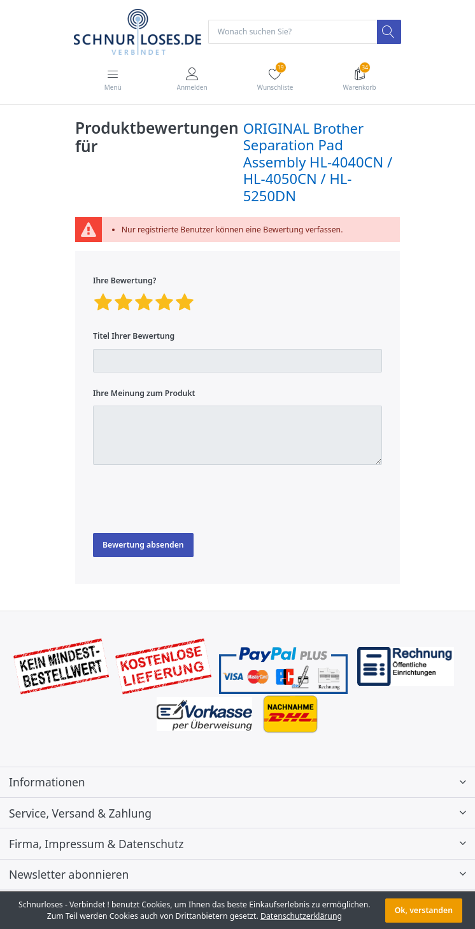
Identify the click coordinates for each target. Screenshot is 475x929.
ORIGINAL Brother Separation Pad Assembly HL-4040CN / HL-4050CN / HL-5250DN (318, 161)
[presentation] (190, 499)
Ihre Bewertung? (124, 280)
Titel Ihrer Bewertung (133, 335)
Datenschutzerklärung (301, 916)
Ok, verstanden (424, 910)
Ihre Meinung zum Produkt (144, 393)
